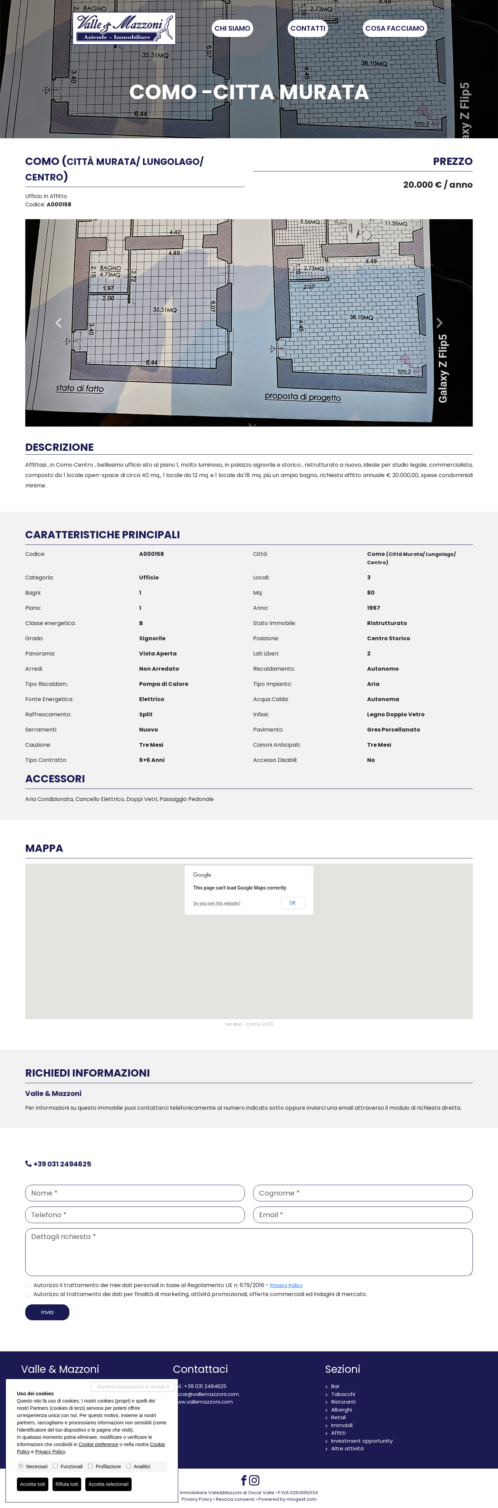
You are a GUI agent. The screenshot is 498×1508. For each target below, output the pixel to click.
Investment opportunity (362, 1440)
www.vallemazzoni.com (203, 1401)
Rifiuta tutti (67, 1484)
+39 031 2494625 (62, 1164)
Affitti (338, 1432)
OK (292, 903)
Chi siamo (234, 28)
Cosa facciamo (397, 28)
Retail (338, 1417)
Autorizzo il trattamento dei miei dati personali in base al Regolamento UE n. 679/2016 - (168, 1285)
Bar (335, 1386)
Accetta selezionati (109, 1484)
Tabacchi (343, 1394)
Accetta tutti (32, 1484)
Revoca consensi (235, 1499)
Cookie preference (98, 1444)
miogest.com (302, 1499)
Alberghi (341, 1409)
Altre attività (347, 1448)
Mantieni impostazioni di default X (133, 1386)
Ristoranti (343, 1401)
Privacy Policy (286, 1285)
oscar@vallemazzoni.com (206, 1394)
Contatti (310, 28)
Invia (47, 1312)
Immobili (342, 1425)
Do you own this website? (217, 903)
